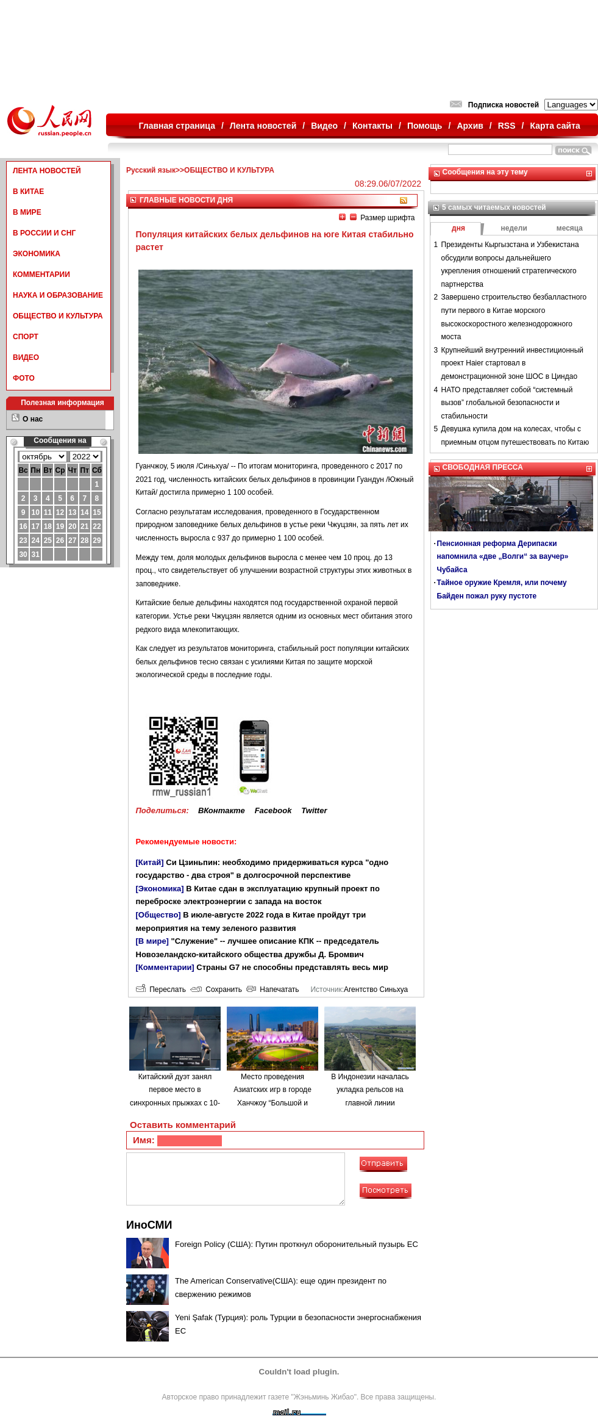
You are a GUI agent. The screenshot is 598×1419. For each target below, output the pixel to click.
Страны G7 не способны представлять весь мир (292, 967)
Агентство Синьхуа (376, 989)
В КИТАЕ (28, 191)
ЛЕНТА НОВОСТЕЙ (47, 171)
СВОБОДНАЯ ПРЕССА (483, 467)
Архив (470, 126)
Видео (324, 126)
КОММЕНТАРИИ (41, 274)
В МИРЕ (27, 212)
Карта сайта (555, 126)
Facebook (273, 810)
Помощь (425, 126)
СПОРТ (25, 336)
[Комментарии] (165, 967)
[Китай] (150, 862)
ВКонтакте (221, 810)
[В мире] (152, 941)
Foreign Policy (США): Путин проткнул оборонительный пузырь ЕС (296, 1244)
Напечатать (272, 989)
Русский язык (151, 170)
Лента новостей (263, 126)
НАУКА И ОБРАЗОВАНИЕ (58, 295)
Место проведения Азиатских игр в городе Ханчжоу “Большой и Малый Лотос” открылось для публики (273, 1102)
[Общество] (158, 914)
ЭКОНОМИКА (36, 254)
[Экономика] (160, 888)
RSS (507, 126)
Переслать (161, 989)
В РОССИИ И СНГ (44, 233)
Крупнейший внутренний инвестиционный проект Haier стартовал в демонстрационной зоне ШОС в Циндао (512, 363)
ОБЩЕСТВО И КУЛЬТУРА (58, 316)
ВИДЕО (26, 357)
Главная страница (177, 126)
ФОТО (24, 378)
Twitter (314, 810)
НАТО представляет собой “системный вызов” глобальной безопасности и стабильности (507, 403)
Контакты (372, 126)
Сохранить (216, 989)
